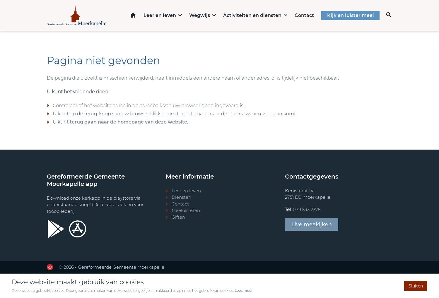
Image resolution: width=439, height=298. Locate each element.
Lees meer (244, 290)
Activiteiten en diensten (252, 15)
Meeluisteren (186, 210)
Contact (304, 15)
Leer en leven (160, 15)
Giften (178, 217)
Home (133, 15)
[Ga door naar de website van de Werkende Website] (50, 267)
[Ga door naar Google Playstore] (55, 229)
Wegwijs (199, 15)
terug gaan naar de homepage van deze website (128, 122)
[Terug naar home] (76, 15)
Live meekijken (311, 224)
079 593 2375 (306, 209)
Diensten (181, 197)
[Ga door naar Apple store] (77, 229)
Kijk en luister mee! (350, 15)
